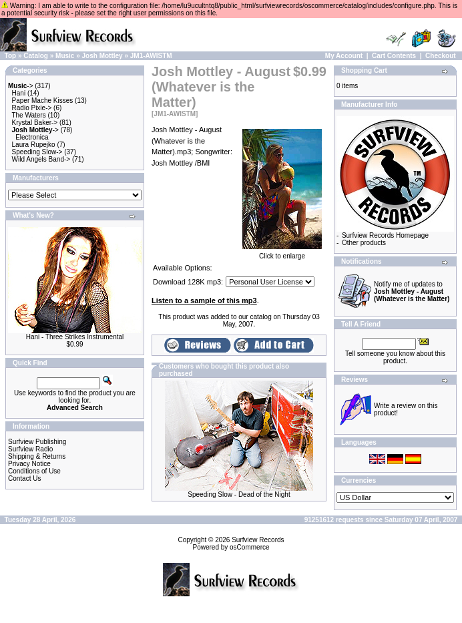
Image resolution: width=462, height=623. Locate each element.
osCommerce (249, 547)
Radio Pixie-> (32, 108)
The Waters (28, 115)
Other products (364, 242)
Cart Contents (394, 55)
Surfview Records (258, 540)
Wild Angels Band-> (41, 159)
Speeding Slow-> (37, 152)
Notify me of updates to (411, 291)
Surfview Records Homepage (385, 235)
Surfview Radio (30, 449)
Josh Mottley (102, 55)
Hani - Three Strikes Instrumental (75, 337)
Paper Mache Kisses (42, 100)
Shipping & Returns (36, 456)
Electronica (31, 137)
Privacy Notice (29, 463)
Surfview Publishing (37, 441)
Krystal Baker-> (35, 122)
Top (11, 55)
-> (20, 85)
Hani (19, 93)
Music (64, 55)
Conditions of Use (34, 471)
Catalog (35, 55)
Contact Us (24, 478)
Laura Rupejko (33, 144)
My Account (344, 55)
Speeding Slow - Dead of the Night (239, 494)
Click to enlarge (282, 253)
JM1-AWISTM (151, 55)
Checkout (440, 55)
